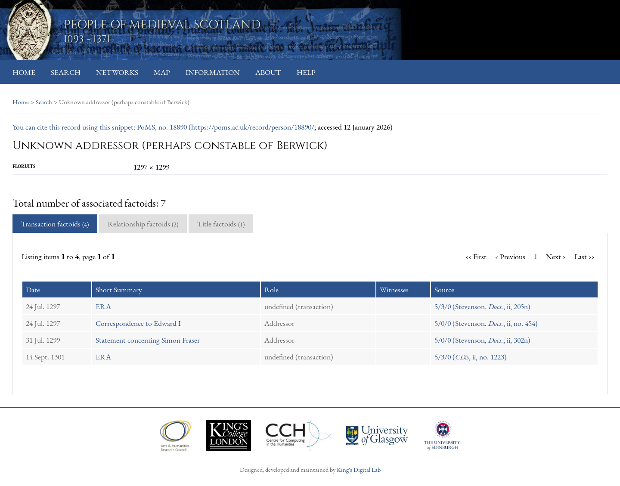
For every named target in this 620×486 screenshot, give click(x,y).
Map (162, 72)
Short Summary (119, 289)
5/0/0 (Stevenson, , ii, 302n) (482, 340)
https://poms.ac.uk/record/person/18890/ (252, 127)
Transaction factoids (55, 224)
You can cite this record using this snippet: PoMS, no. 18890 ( (101, 127)
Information (213, 72)
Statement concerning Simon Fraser (148, 340)
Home (23, 72)
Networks (117, 72)
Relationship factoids (143, 224)
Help (306, 72)
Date (33, 289)
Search (66, 72)
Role (271, 289)
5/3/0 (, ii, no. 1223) (470, 357)
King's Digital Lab (359, 469)
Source (444, 289)
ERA (103, 306)
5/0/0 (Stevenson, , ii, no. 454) (486, 323)
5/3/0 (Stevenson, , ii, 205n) (482, 306)
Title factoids (221, 224)
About (268, 72)
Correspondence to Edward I (138, 323)
